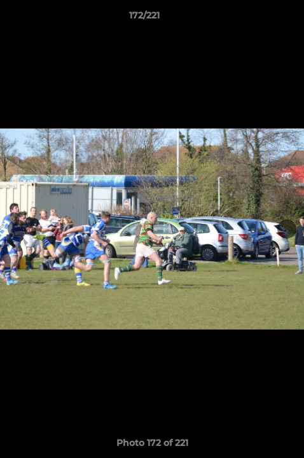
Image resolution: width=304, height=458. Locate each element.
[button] (258, 18)
